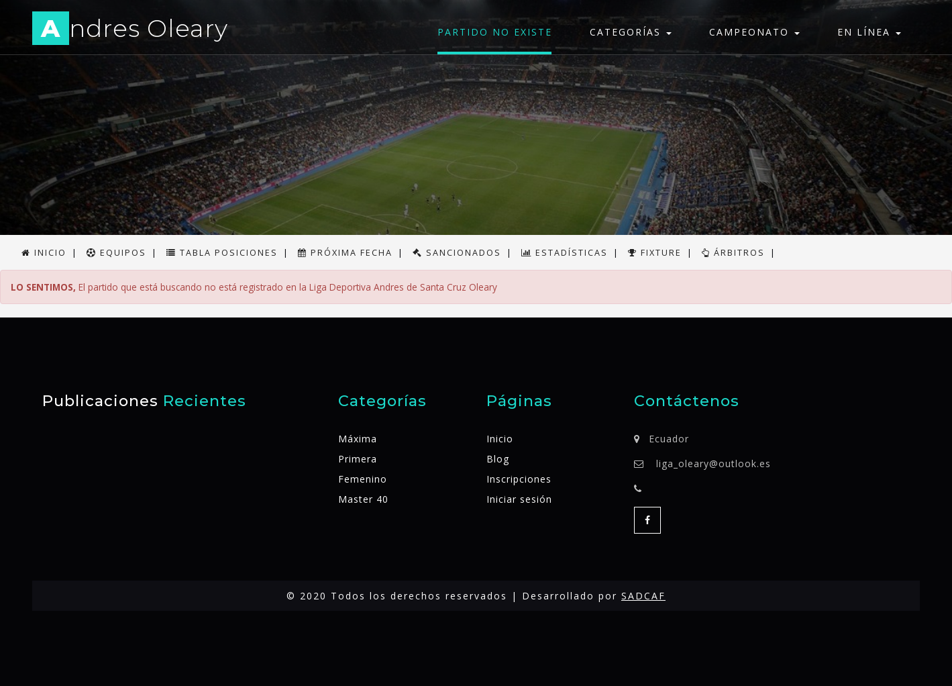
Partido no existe (494, 32)
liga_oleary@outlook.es (713, 463)
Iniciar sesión (519, 499)
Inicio (499, 438)
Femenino (362, 479)
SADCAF (643, 595)
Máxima (357, 438)
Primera (357, 458)
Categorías (631, 32)
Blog (497, 458)
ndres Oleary (130, 30)
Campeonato (754, 32)
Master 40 (363, 499)
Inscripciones (518, 479)
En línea (869, 32)
